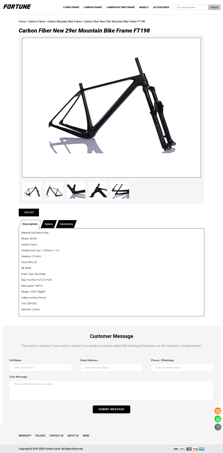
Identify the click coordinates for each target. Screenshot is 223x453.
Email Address (89, 360)
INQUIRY (29, 212)
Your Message (18, 376)
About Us (73, 435)
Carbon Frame (37, 21)
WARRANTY (25, 435)
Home (22, 21)
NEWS (86, 435)
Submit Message (111, 409)
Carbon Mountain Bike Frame (64, 21)
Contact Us (56, 435)
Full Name (15, 360)
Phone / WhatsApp (162, 360)
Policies (40, 435)
